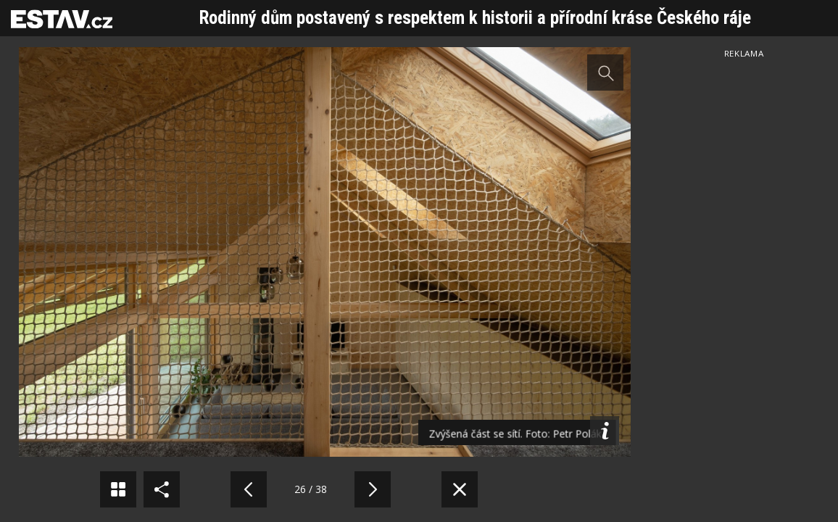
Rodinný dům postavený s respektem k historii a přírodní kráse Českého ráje (475, 17)
